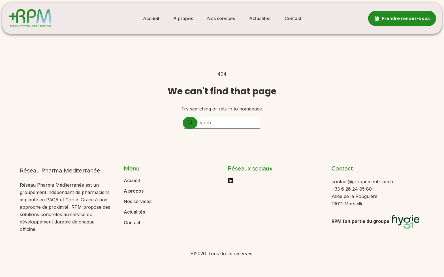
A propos (183, 18)
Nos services (221, 18)
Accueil (151, 18)
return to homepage (240, 109)
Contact (293, 18)
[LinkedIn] (230, 181)
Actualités (259, 18)
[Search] (190, 123)
